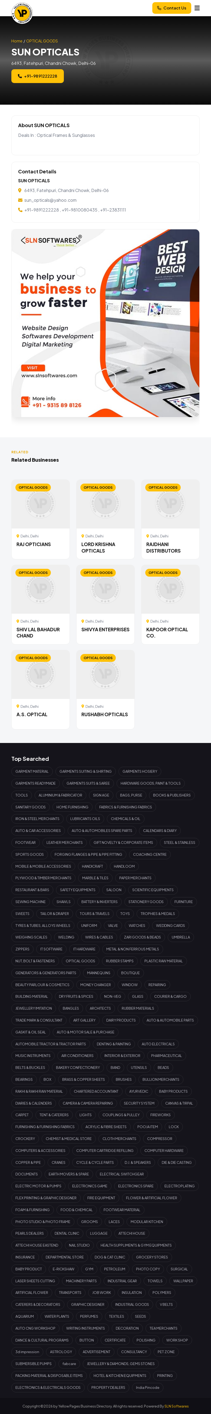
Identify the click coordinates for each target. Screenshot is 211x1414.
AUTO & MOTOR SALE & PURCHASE (85, 1032)
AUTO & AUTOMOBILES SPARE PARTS (102, 830)
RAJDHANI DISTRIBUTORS (163, 547)
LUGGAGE (99, 1233)
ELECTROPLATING (179, 1186)
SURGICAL (179, 1269)
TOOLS (21, 795)
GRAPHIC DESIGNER (87, 1304)
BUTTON (87, 1340)
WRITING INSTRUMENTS (85, 1328)
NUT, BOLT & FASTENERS (35, 961)
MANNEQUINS (98, 973)
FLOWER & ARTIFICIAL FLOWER (151, 1198)
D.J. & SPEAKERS (138, 1162)
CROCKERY (25, 1139)
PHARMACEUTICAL (166, 1055)
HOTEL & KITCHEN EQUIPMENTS (120, 1375)
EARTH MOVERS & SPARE (69, 1174)
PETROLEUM (114, 1269)
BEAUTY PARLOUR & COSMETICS (42, 985)
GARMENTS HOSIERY (140, 771)
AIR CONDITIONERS (77, 1055)
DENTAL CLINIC (67, 1233)
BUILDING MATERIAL (31, 996)
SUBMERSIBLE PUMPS (33, 1364)
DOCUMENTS (26, 1174)
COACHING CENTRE (150, 854)
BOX (47, 1079)
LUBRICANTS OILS (85, 819)
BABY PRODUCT (28, 1269)
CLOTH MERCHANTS (119, 1139)
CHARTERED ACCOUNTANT (96, 1091)
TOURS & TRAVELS (95, 913)
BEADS (163, 1067)
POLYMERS (162, 1292)
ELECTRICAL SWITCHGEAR (122, 1174)
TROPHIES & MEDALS (158, 913)
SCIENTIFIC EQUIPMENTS (153, 890)
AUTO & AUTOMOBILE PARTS (170, 1020)
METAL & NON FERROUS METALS (132, 949)
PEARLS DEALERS (29, 1233)
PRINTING (165, 1375)
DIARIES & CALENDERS (33, 1103)
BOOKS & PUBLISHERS (172, 795)
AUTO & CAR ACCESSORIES (38, 830)
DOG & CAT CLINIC (110, 1257)
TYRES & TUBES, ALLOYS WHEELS (42, 925)
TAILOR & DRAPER (54, 913)
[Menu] (197, 8)
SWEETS (22, 913)
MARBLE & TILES (95, 878)
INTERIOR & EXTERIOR (122, 1055)
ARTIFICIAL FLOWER (31, 1292)
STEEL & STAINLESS (179, 842)
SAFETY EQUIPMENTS (77, 890)
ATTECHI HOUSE (131, 1233)
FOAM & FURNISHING (32, 1210)
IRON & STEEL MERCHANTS (37, 819)
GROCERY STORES (152, 1257)
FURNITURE (183, 902)
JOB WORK (101, 1292)
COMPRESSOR (159, 1139)
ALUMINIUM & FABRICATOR (60, 795)
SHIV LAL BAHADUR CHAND (38, 632)
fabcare (69, 1364)
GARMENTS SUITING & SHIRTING (86, 771)
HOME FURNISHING (72, 807)
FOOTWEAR (25, 842)
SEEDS (140, 1316)
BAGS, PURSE (131, 795)
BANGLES (71, 1008)
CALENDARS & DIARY (160, 830)
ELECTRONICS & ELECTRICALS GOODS (48, 1387)
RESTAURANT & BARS (32, 890)
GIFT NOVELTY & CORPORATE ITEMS (123, 842)
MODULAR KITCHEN (147, 1222)
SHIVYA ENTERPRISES (105, 629)
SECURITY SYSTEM (139, 1103)
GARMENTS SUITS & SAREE (88, 783)
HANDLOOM (124, 866)
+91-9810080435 (79, 210)
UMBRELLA (181, 937)
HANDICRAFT (92, 866)
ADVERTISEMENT (96, 1352)
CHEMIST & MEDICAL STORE (69, 1139)
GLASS (137, 996)
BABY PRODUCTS (173, 1091)
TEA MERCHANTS (163, 1328)
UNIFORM (89, 925)
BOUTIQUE (130, 973)
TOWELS (155, 1281)
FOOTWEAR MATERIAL (122, 1210)
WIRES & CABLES (99, 937)
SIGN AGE (101, 795)
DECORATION (127, 1328)
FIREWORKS (160, 1115)
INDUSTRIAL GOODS (132, 1304)
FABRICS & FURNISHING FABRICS (125, 807)
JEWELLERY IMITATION (33, 1008)
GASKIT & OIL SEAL (30, 1032)
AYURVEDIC (138, 1091)
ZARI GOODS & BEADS (142, 937)
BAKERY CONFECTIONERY (78, 1067)
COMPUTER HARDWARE (164, 1150)
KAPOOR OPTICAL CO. (167, 632)
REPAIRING (157, 985)
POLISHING (146, 1340)
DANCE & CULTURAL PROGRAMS (42, 1340)
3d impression (27, 1352)
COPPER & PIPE (28, 1162)
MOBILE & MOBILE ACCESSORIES (43, 866)
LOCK (174, 1127)
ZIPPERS (22, 949)
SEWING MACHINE (30, 902)
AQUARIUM (24, 1316)
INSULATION (132, 1292)
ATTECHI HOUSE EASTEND (36, 1245)
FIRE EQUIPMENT (101, 1198)
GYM (89, 1269)
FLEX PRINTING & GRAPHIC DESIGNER (46, 1198)
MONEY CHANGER (95, 985)
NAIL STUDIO (79, 1245)
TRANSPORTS (70, 1292)
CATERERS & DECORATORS (37, 1304)
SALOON (113, 890)
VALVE (113, 925)
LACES (114, 1222)
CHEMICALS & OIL (125, 819)
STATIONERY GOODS (146, 902)
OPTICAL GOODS (42, 40)
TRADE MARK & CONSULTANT (38, 1020)
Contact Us (171, 7)
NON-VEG (112, 996)
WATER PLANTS (57, 1316)
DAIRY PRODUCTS (121, 1020)
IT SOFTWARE (51, 949)
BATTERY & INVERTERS (99, 902)
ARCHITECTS (100, 1008)
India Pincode (147, 1387)
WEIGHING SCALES (31, 937)
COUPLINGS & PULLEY (121, 1115)
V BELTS (166, 1304)
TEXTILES (116, 1316)
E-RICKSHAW (63, 1269)
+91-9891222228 (37, 75)
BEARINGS (24, 1079)
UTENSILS (139, 1067)
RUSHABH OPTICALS (104, 714)
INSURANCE (25, 1257)
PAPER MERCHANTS (135, 878)
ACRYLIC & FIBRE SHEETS (106, 1127)
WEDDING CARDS (170, 925)
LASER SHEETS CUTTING (35, 1281)
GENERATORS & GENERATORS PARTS (45, 973)
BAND (115, 1067)
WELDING (66, 937)
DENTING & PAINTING (114, 1044)
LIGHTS (86, 1115)
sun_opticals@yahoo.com (50, 200)
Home (16, 40)
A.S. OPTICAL (32, 714)
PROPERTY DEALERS (108, 1387)
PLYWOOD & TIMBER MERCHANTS (43, 878)
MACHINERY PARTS (81, 1281)
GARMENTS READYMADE (35, 783)
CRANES (58, 1162)
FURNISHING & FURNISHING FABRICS (45, 1127)
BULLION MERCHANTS (161, 1079)
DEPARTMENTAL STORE (65, 1257)
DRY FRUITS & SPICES (76, 996)
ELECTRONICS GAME (89, 1186)
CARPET (22, 1115)
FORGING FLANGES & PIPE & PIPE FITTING (88, 854)
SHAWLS (64, 902)
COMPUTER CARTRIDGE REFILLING (105, 1150)
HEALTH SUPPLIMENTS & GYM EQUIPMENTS (136, 1245)
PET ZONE (166, 1352)
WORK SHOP (177, 1340)
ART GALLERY (84, 1020)
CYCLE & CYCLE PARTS (95, 1162)
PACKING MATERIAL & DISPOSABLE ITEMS (49, 1375)
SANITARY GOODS (30, 807)
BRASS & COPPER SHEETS (83, 1079)
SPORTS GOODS (29, 854)
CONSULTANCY (134, 1352)
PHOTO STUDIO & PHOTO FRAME (42, 1222)
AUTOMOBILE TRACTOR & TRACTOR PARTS (50, 1044)
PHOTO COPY (148, 1269)
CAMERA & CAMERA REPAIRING (88, 1103)
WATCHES (137, 925)
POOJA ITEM (147, 1127)
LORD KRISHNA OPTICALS (98, 547)
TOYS (125, 913)
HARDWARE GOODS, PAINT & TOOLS (151, 783)
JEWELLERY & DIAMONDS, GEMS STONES (121, 1364)
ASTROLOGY (61, 1352)
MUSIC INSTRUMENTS (33, 1055)
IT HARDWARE (84, 949)
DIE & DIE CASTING (177, 1162)
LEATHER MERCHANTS (65, 842)
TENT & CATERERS (54, 1115)
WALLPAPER (183, 1281)
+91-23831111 (113, 210)
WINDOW (130, 985)
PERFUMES (89, 1316)
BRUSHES (124, 1079)
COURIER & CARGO (170, 996)
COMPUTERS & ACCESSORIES (40, 1150)
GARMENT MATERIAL (32, 771)
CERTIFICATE (115, 1340)
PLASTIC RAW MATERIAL (163, 961)
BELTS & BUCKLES (30, 1067)
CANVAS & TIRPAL (179, 1103)
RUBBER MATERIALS (138, 1008)
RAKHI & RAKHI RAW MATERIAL (39, 1091)
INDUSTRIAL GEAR (122, 1281)
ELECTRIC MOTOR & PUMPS (38, 1186)
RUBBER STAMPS (120, 961)
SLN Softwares (176, 1406)
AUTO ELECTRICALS (158, 1044)
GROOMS (89, 1222)
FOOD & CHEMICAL (77, 1210)
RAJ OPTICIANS (34, 544)
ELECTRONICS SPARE (136, 1186)
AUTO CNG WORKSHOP (35, 1328)
